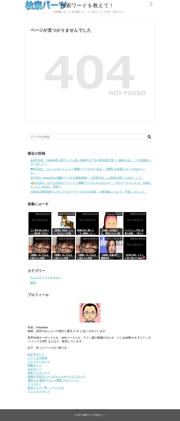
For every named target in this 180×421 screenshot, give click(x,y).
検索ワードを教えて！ (87, 5)
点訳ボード (35, 369)
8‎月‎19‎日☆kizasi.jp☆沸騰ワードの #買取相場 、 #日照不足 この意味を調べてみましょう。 (87, 177)
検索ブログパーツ (39, 372)
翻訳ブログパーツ (68, 380)
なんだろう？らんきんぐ (45, 277)
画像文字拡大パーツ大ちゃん (46, 376)
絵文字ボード (36, 354)
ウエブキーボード (39, 361)
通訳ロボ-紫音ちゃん (41, 380)
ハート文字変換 (37, 358)
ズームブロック (75, 376)
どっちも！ (35, 383)
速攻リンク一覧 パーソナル (46, 387)
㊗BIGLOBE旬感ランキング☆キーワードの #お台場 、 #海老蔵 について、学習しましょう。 (88, 191)
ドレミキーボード (39, 391)
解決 (33, 282)
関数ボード (35, 365)
